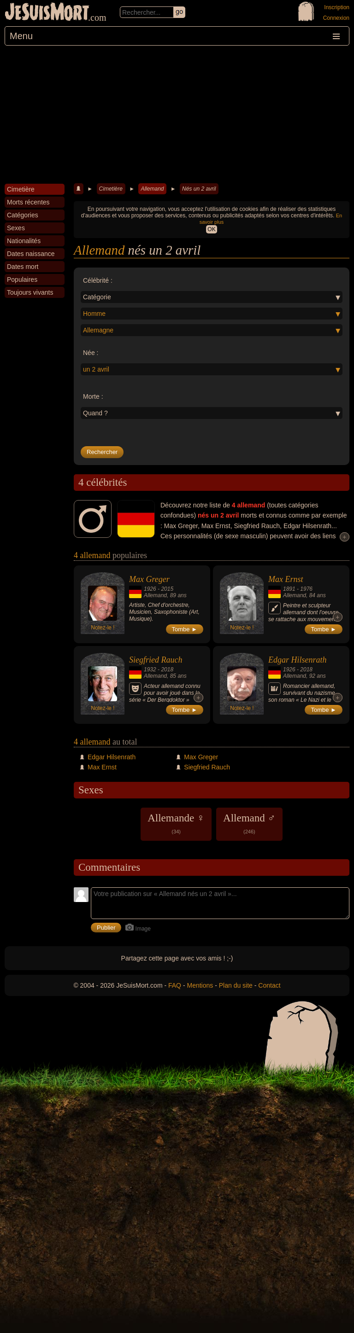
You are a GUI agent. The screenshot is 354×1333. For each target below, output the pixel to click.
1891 (289, 589)
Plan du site (236, 985)
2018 (167, 669)
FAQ (174, 985)
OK (211, 229)
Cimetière (111, 189)
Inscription (336, 7)
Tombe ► (185, 629)
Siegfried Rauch (155, 659)
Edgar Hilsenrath (297, 659)
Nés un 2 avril (199, 189)
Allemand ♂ (249, 823)
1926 (150, 589)
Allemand (152, 189)
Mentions (200, 985)
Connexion (336, 18)
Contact (269, 985)
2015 (167, 589)
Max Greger (149, 579)
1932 (150, 669)
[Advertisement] (177, 114)
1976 (306, 589)
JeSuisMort (47, 13)
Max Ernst (285, 579)
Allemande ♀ (176, 823)
